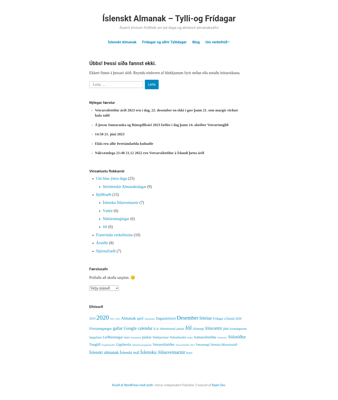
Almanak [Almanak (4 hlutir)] (128, 318)
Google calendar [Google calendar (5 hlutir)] (138, 328)
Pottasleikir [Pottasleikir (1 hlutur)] (136, 337)
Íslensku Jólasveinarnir (120, 202)
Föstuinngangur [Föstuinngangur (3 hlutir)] (100, 329)
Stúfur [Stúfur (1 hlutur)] (190, 337)
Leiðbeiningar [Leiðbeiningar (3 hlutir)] (113, 337)
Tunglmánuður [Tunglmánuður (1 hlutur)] (108, 345)
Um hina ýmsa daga (111, 178)
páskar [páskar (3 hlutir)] (147, 337)
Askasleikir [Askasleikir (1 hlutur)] (149, 319)
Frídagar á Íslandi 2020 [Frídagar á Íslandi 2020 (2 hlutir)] (227, 318)
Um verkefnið (216, 42)
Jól (105, 227)
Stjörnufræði (106, 251)
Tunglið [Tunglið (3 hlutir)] (94, 344)
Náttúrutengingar (116, 219)
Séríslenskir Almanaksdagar (124, 186)
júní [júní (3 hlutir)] (226, 329)
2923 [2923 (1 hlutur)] (118, 319)
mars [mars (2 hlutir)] (127, 337)
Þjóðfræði (103, 194)
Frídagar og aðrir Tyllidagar (164, 42)
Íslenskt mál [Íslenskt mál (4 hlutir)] (129, 352)
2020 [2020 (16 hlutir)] (102, 317)
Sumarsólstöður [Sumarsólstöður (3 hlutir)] (205, 337)
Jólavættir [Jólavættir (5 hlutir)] (213, 328)
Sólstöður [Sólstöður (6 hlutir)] (237, 336)
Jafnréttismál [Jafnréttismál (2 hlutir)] (167, 328)
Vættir (108, 211)
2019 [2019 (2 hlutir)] (92, 318)
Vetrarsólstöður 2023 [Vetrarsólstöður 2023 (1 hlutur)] (185, 345)
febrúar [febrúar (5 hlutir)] (205, 318)
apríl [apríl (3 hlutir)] (140, 318)
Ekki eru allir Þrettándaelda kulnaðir (124, 144)
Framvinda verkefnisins (114, 235)
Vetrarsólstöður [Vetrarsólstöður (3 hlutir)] (164, 344)
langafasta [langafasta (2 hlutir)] (95, 337)
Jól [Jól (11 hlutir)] (188, 328)
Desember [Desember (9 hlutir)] (187, 318)
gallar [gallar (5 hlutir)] (118, 328)
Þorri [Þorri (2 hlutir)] (189, 353)
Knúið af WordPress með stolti (132, 385)
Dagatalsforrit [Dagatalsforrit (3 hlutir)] (166, 318)
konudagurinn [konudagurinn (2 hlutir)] (238, 328)
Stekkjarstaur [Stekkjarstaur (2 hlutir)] (161, 337)
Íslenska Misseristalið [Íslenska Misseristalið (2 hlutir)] (223, 344)
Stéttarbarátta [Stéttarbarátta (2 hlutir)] (178, 337)
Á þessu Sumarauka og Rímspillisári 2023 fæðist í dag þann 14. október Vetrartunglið (161, 125)
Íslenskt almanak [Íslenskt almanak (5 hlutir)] (104, 352)
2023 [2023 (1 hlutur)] (112, 319)
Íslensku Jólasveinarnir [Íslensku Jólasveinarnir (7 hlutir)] (162, 352)
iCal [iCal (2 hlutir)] (156, 328)
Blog (196, 42)
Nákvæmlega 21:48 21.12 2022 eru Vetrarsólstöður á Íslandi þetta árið (149, 153)
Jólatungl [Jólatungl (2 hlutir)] (198, 328)
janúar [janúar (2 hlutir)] (180, 328)
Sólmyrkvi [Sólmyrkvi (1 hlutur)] (222, 337)
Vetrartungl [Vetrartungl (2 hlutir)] (203, 344)
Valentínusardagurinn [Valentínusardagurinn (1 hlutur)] (142, 345)
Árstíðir (102, 243)
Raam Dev (218, 385)
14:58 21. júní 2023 (109, 134)
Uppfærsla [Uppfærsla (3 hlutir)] (123, 344)
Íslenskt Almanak (122, 42)
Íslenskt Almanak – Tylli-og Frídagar (169, 18)
